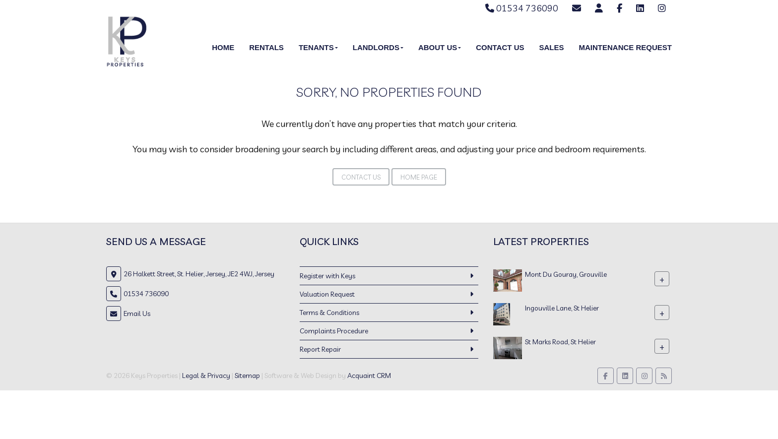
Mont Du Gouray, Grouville (566, 274)
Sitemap (247, 375)
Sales (551, 47)
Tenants (318, 47)
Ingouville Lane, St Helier (562, 308)
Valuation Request (327, 294)
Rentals (266, 47)
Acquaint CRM (369, 375)
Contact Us (500, 47)
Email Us (137, 313)
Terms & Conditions (329, 312)
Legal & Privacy (206, 375)
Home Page (418, 177)
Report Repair (320, 349)
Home (223, 47)
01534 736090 (521, 8)
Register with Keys (327, 275)
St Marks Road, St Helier (560, 341)
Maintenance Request (625, 47)
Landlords (378, 47)
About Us (439, 47)
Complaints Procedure (334, 330)
